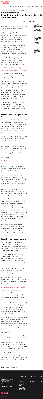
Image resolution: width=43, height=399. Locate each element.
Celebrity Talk (6, 10)
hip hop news (7, 367)
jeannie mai (13, 367)
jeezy (17, 367)
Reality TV (12, 6)
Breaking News (35, 6)
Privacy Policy (3, 395)
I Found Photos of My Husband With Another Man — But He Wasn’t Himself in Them (38, 25)
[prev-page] (30, 55)
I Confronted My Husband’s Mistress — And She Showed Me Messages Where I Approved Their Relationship (38, 31)
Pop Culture (17, 6)
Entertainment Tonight (8, 291)
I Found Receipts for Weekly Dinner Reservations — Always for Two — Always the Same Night (38, 44)
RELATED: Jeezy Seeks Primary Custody (13, 287)
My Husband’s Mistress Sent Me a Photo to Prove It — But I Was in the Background (37, 50)
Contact (40, 6)
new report (24, 31)
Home (2, 10)
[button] (41, 2)
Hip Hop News (22, 6)
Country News (28, 6)
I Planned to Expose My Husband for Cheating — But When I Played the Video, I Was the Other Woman (38, 38)
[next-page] (32, 55)
